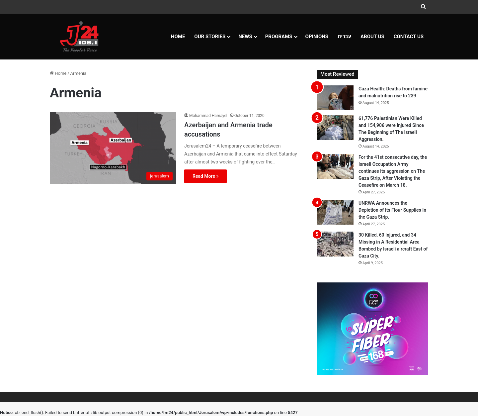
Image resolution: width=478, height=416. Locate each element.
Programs (278, 37)
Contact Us (409, 37)
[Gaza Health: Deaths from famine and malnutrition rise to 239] (335, 97)
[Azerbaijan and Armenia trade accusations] (113, 147)
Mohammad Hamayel (208, 115)
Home (178, 37)
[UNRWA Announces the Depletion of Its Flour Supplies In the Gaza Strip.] (335, 212)
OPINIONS (317, 37)
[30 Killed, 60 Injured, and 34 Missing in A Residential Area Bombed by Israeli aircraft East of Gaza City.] (335, 244)
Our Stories (209, 37)
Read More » (205, 176)
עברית (344, 37)
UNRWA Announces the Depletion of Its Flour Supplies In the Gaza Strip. (392, 210)
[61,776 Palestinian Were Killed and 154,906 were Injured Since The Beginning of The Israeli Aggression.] (335, 127)
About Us (372, 37)
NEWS (245, 37)
